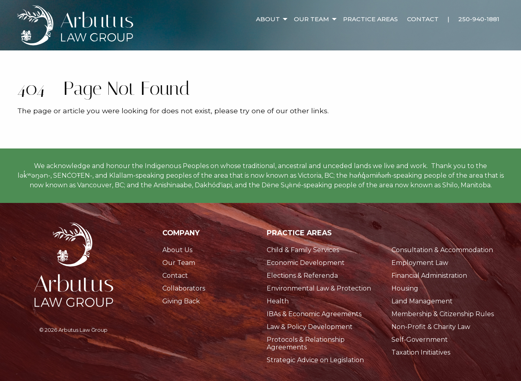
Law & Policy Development (310, 327)
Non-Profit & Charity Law (430, 327)
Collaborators (183, 288)
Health (278, 301)
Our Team (311, 19)
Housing (404, 288)
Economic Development (306, 263)
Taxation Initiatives (420, 352)
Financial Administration (429, 275)
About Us (177, 250)
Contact (423, 19)
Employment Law (419, 263)
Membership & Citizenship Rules (442, 314)
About (268, 19)
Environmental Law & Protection (319, 288)
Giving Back (181, 301)
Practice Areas (370, 19)
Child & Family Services (303, 250)
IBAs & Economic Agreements (314, 314)
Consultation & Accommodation (442, 250)
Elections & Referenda (302, 275)
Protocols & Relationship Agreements (306, 343)
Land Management (422, 301)
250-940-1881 (478, 19)
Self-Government (419, 339)
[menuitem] (270, 13)
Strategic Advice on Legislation (315, 360)
